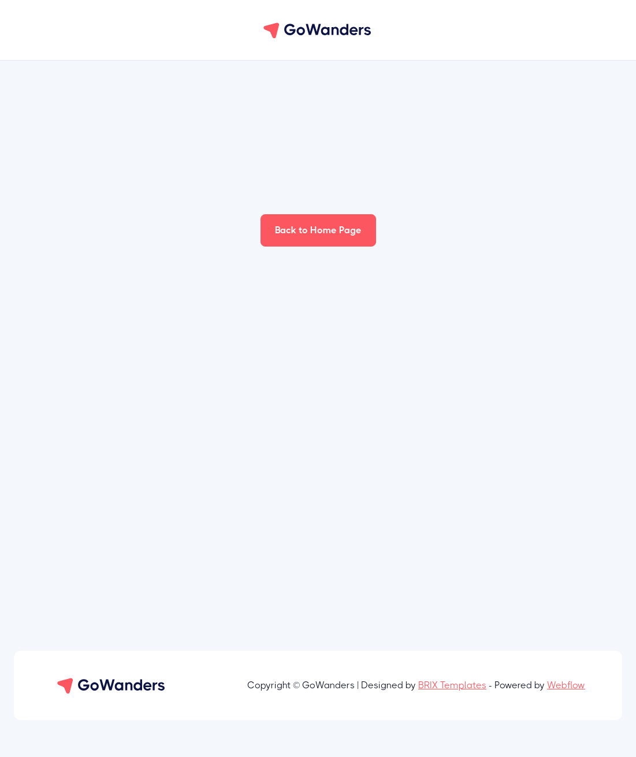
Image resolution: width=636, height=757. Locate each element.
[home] (318, 30)
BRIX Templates (452, 685)
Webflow (566, 685)
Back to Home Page (318, 230)
